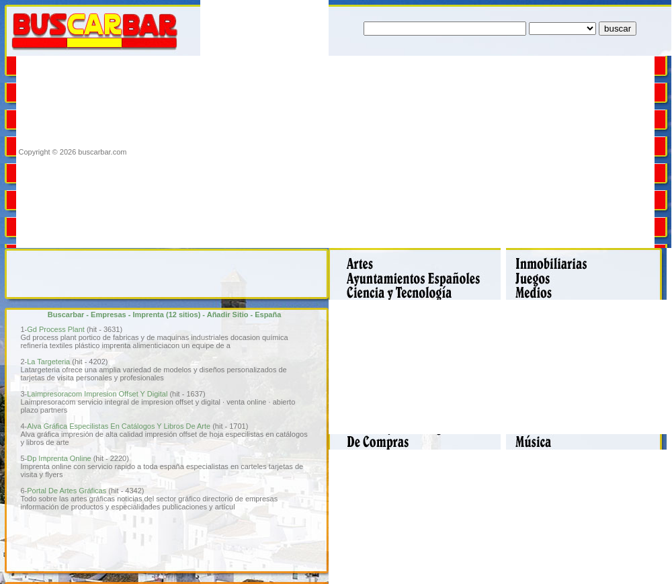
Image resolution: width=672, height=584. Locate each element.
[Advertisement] (320, 152)
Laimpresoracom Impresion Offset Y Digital (97, 394)
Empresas (108, 314)
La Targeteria (48, 362)
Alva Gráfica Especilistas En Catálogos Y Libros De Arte (118, 426)
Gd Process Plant (56, 329)
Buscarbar (66, 314)
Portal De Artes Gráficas (66, 491)
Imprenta (147, 314)
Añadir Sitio (228, 314)
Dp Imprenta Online (59, 458)
